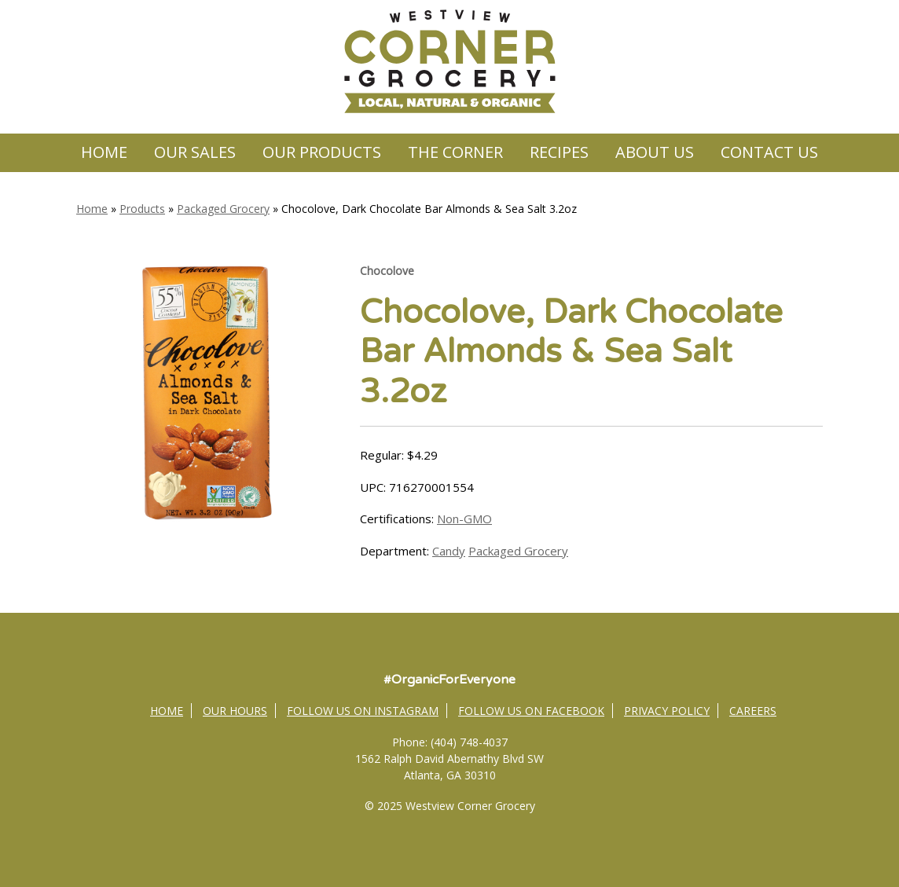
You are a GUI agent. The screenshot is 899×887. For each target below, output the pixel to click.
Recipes (559, 152)
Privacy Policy (667, 710)
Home (104, 152)
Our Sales (195, 152)
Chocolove (387, 270)
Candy (448, 551)
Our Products (321, 152)
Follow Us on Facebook (531, 710)
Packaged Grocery (223, 208)
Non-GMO (464, 518)
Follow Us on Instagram (362, 710)
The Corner (455, 152)
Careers (752, 710)
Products (142, 208)
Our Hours (235, 710)
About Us (654, 152)
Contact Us (769, 152)
